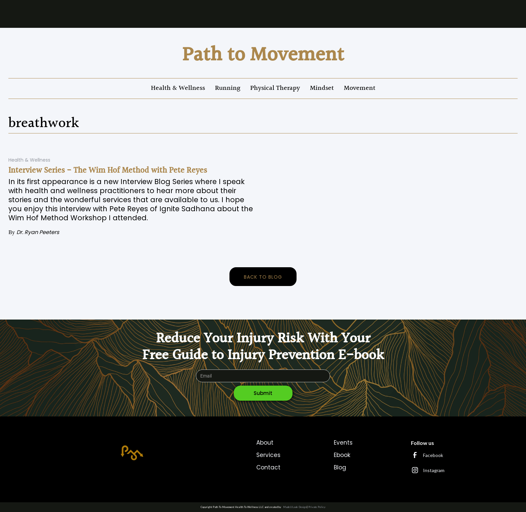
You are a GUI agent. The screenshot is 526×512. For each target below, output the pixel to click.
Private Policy (316, 507)
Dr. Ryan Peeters (37, 232)
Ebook (342, 455)
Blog (340, 467)
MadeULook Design (295, 507)
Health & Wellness (178, 88)
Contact (268, 467)
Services (268, 455)
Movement (359, 88)
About (264, 443)
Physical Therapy (275, 88)
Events (343, 443)
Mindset (322, 88)
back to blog (263, 277)
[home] (263, 55)
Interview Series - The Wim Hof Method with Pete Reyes (107, 171)
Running (227, 88)
